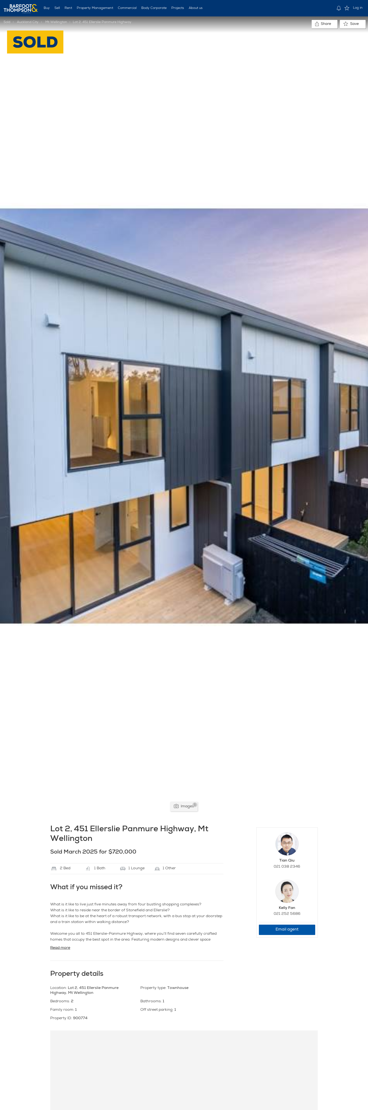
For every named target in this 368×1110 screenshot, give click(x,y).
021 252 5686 (287, 914)
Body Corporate (154, 8)
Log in (358, 8)
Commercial (127, 8)
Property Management (95, 8)
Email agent (287, 930)
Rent (68, 8)
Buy (47, 8)
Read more (60, 948)
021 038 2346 (287, 867)
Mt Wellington (56, 22)
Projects (177, 8)
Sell (57, 8)
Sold (7, 22)
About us (196, 8)
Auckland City (27, 22)
